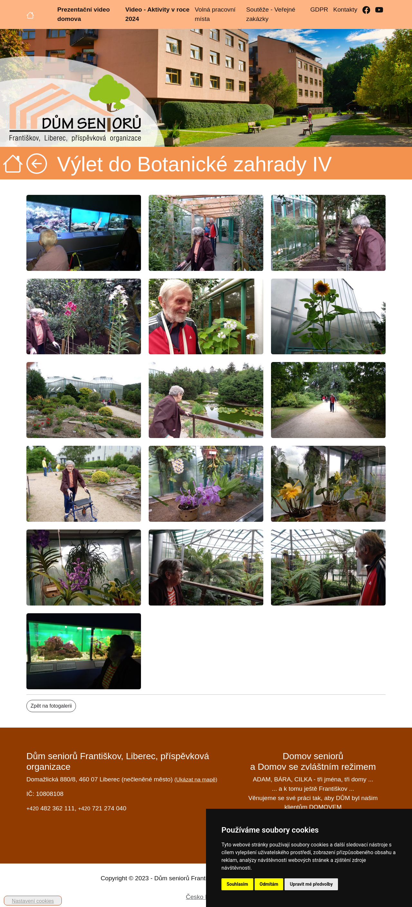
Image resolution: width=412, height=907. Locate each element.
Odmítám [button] (269, 884)
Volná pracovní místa (215, 14)
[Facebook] (366, 10)
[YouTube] (379, 10)
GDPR (319, 9)
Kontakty (345, 9)
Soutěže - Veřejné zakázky (270, 14)
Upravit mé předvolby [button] (311, 884)
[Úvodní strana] (30, 14)
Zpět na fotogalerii (51, 706)
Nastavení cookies (33, 901)
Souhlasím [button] (237, 884)
